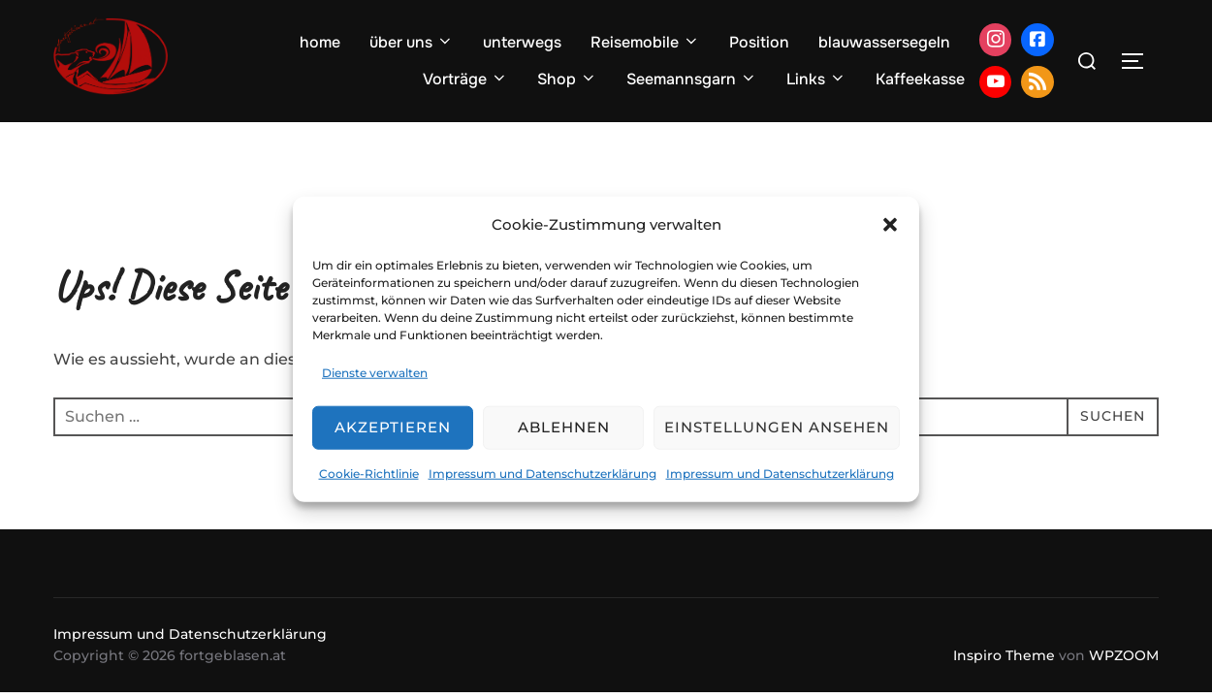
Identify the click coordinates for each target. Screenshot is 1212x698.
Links (816, 79)
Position (759, 42)
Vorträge (465, 79)
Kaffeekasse (920, 79)
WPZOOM (1124, 655)
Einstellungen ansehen (776, 427)
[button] (890, 224)
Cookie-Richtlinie (369, 473)
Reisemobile (645, 42)
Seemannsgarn (691, 79)
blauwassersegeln (884, 42)
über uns (411, 42)
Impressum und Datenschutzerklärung (542, 473)
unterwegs (522, 42)
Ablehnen (564, 427)
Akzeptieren (393, 427)
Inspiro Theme (1004, 655)
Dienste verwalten (375, 372)
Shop (567, 79)
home (320, 42)
